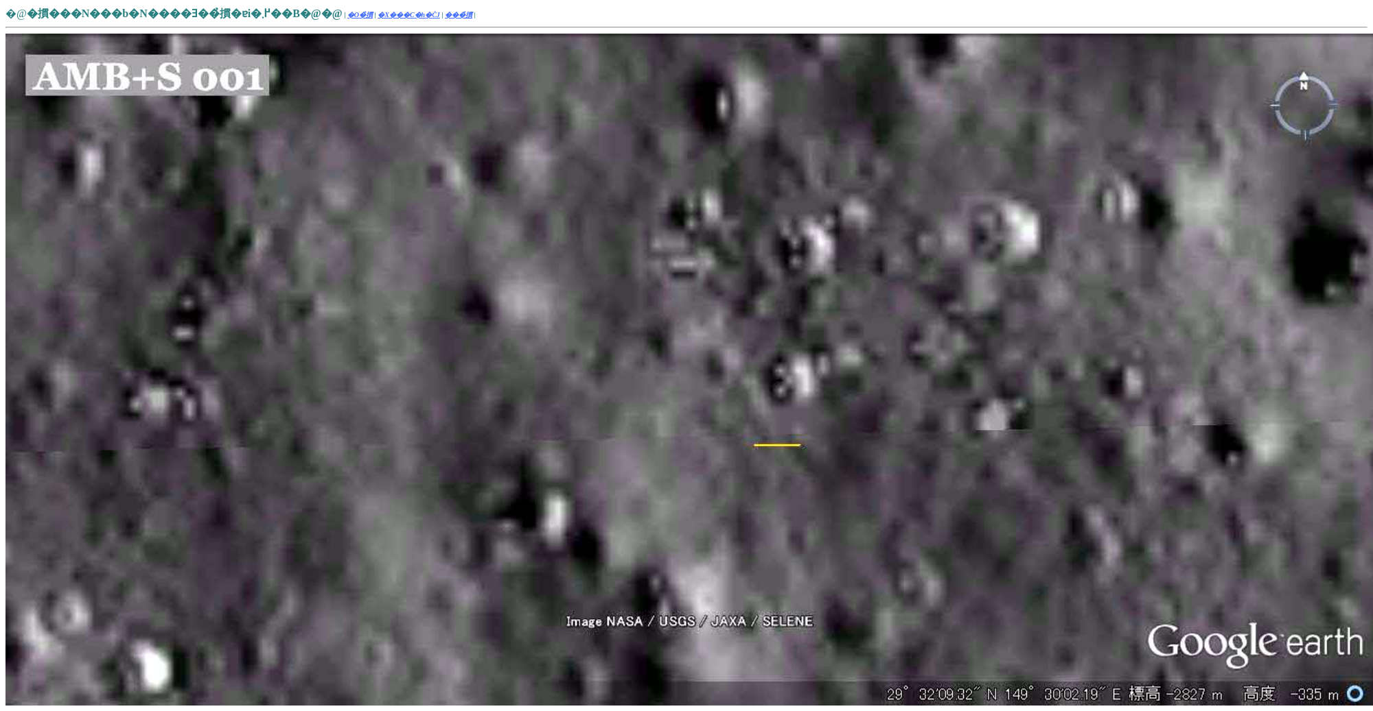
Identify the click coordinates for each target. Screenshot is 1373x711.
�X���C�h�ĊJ (409, 15)
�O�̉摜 (360, 15)
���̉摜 (458, 15)
